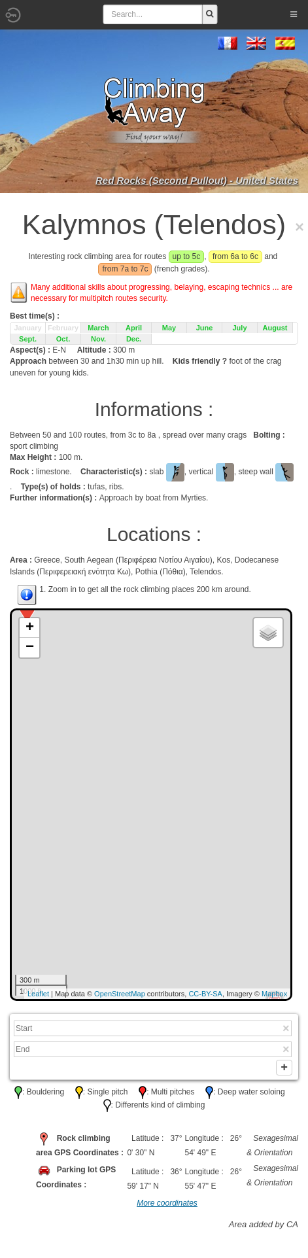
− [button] (30, 647)
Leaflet (38, 994)
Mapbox (274, 994)
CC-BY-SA (205, 994)
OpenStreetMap (119, 994)
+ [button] (30, 628)
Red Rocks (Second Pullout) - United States (196, 180)
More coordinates (167, 1205)
